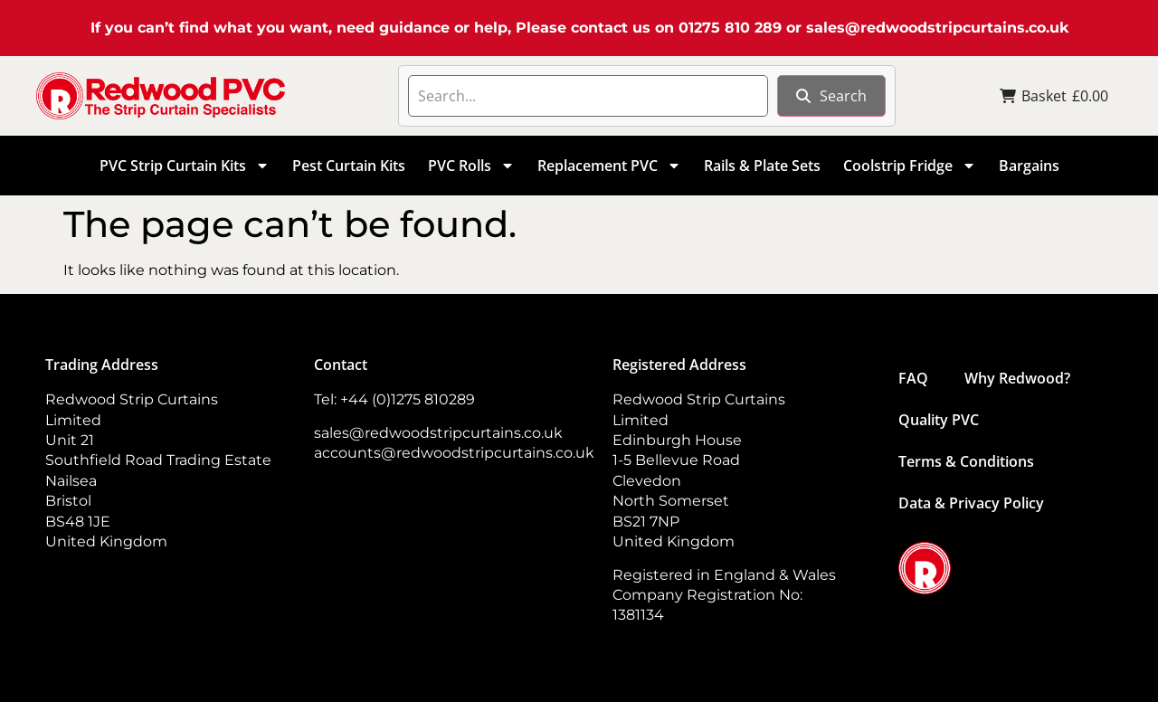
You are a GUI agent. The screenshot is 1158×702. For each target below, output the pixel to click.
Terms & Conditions (966, 461)
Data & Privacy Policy (971, 503)
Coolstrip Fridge (909, 165)
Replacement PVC (609, 165)
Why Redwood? (1017, 378)
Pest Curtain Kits (348, 166)
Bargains (1029, 166)
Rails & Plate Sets (762, 166)
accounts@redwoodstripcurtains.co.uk (454, 452)
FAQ (913, 378)
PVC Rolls (471, 165)
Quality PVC (938, 420)
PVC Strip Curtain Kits (185, 165)
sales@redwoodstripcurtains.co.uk (937, 27)
